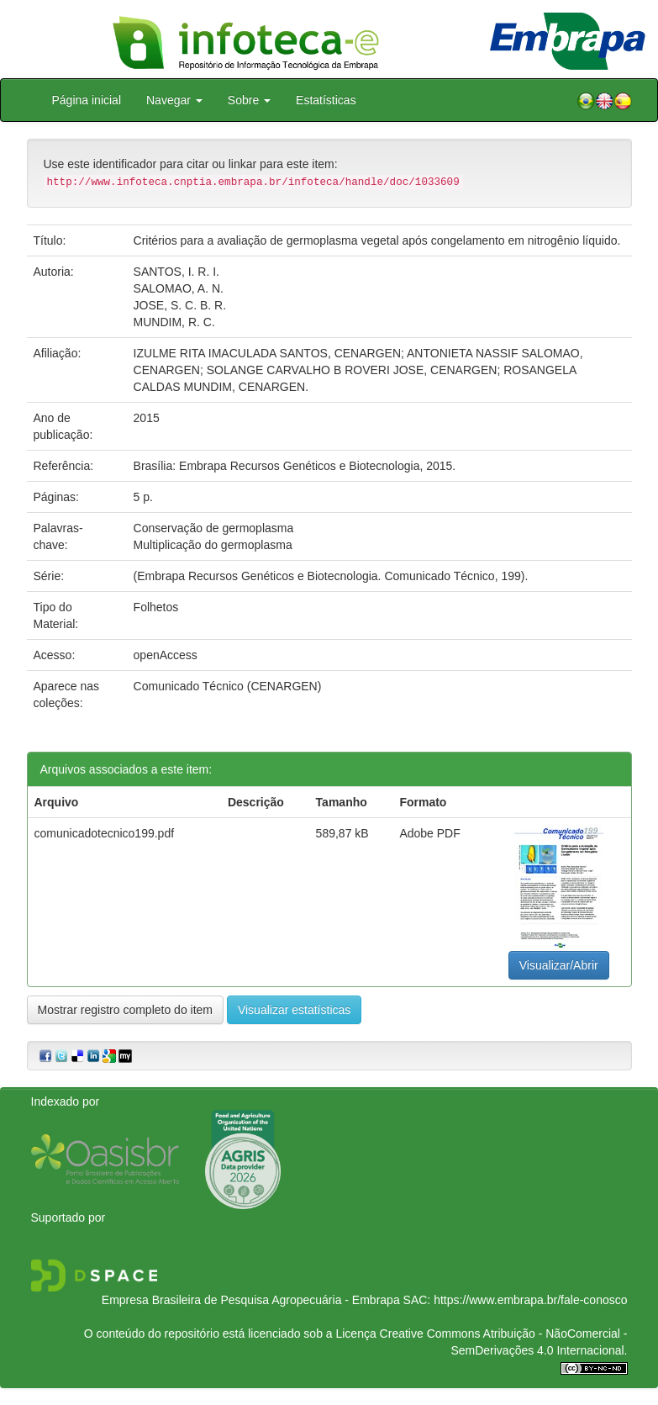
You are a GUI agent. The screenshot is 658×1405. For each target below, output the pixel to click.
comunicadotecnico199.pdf (104, 833)
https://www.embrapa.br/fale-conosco (530, 1300)
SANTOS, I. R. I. (176, 271)
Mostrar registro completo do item (125, 1010)
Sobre (249, 100)
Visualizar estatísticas (294, 1010)
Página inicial (87, 100)
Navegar (174, 100)
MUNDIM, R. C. (174, 322)
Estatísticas (326, 100)
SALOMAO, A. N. (179, 288)
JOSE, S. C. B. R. (180, 305)
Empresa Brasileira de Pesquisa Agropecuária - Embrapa (251, 1300)
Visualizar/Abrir (558, 965)
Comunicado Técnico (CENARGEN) (228, 686)
